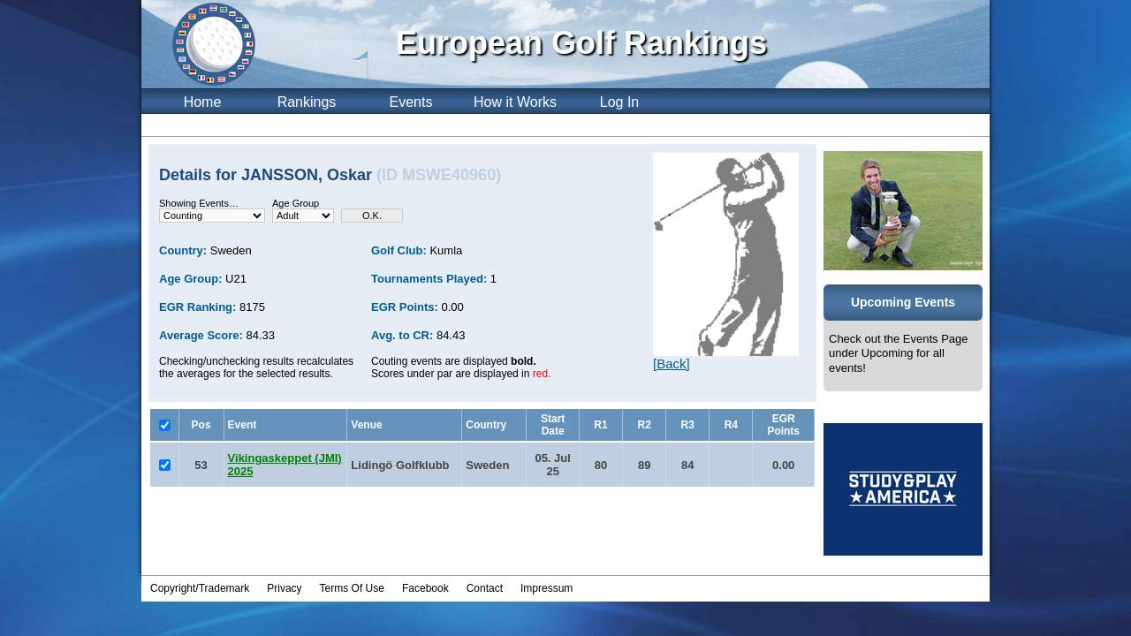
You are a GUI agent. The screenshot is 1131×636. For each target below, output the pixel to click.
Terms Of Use (352, 588)
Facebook (425, 588)
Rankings (307, 102)
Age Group (295, 203)
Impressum (546, 588)
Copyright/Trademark (199, 588)
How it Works (515, 102)
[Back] (671, 363)
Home (203, 102)
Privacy (284, 588)
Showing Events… (199, 203)
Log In (619, 102)
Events (411, 102)
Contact (485, 588)
